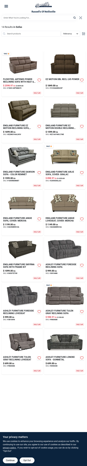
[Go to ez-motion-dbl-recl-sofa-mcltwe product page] (65, 120)
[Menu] (6, 6)
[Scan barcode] (80, 17)
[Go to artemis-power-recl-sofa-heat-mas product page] (22, 74)
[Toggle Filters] (83, 33)
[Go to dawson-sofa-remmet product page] (22, 166)
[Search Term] (39, 18)
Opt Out (27, 460)
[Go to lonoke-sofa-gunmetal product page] (65, 351)
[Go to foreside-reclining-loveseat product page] (22, 305)
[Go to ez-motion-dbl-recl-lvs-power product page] (65, 74)
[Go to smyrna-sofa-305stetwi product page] (22, 259)
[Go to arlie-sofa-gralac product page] (65, 166)
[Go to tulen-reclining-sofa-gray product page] (65, 305)
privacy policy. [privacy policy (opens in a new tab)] (9, 447)
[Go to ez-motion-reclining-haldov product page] (22, 120)
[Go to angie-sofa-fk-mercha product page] (22, 213)
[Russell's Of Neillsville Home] (43, 5)
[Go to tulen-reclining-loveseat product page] (22, 351)
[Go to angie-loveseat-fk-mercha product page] (65, 213)
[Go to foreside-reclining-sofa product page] (65, 259)
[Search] (75, 17)
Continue (10, 460)
